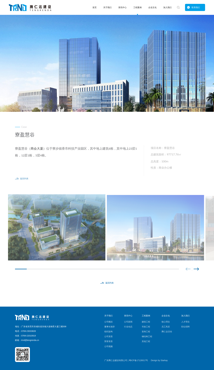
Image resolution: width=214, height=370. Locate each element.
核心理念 (166, 322)
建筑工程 (146, 322)
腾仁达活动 (167, 331)
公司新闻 (128, 322)
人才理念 (185, 322)
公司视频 (108, 346)
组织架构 (108, 331)
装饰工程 (146, 331)
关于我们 (107, 7)
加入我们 (167, 7)
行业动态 (128, 326)
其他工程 (146, 341)
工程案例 (137, 7)
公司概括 (108, 322)
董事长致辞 (109, 326)
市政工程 (146, 326)
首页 (94, 7)
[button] (188, 269)
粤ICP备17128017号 (138, 360)
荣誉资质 (108, 341)
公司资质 (108, 336)
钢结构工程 (147, 336)
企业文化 (152, 7)
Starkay (164, 360)
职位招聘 (185, 326)
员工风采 (166, 326)
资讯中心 (122, 7)
